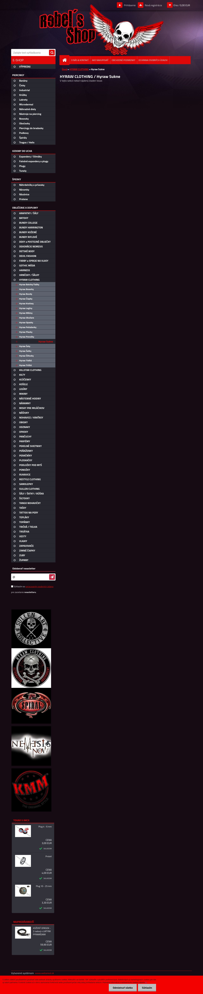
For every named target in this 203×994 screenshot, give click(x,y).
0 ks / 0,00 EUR (182, 5)
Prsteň (49, 856)
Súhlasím (147, 988)
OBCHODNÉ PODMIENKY (123, 60)
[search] (52, 53)
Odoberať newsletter (23, 568)
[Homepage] (65, 60)
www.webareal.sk (44, 973)
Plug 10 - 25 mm (44, 886)
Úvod (64, 69)
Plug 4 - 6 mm (45, 826)
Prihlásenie (129, 5)
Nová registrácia (153, 5)
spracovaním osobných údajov (39, 586)
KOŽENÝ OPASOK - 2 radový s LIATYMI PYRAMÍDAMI (42, 931)
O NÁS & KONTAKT (80, 60)
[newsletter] (52, 577)
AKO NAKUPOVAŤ (100, 60)
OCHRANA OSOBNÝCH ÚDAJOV (153, 60)
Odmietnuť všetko (123, 988)
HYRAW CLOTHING (78, 69)
